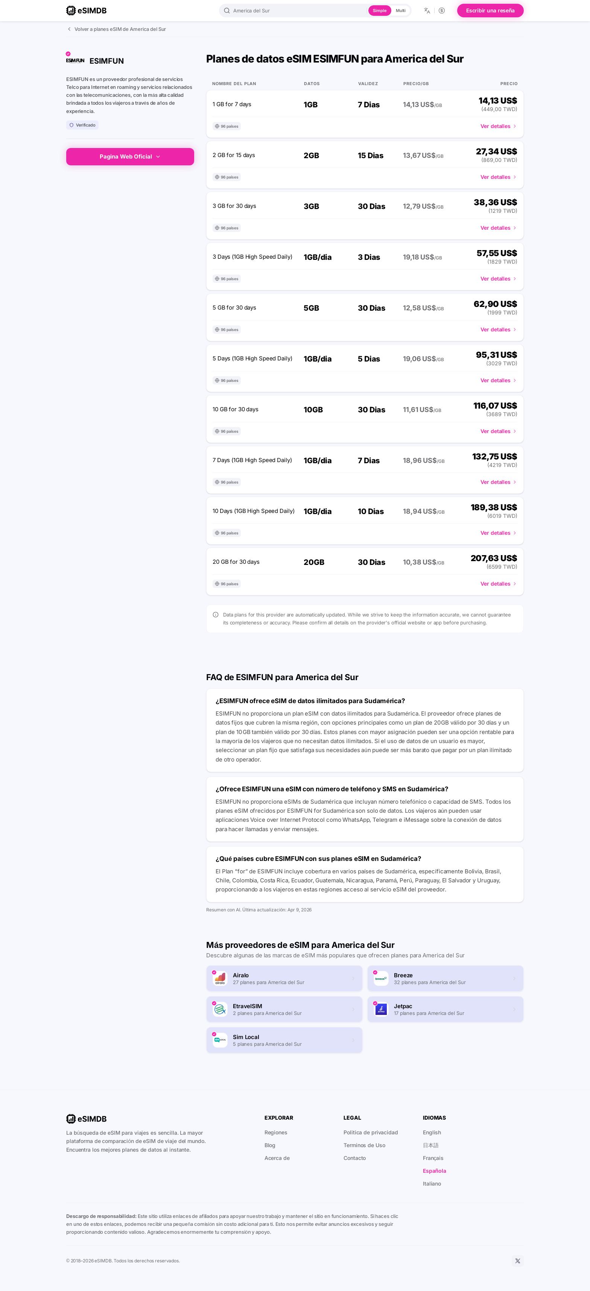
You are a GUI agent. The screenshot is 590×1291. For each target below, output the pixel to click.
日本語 (431, 1145)
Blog (270, 1145)
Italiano (432, 1183)
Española (434, 1170)
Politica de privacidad (371, 1132)
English (432, 1132)
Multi (401, 10)
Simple (379, 10)
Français (433, 1158)
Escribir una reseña (490, 10)
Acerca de (277, 1158)
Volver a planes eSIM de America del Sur (116, 29)
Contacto (355, 1158)
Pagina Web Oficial (130, 156)
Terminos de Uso (364, 1145)
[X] (518, 1261)
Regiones (276, 1132)
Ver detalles (499, 126)
